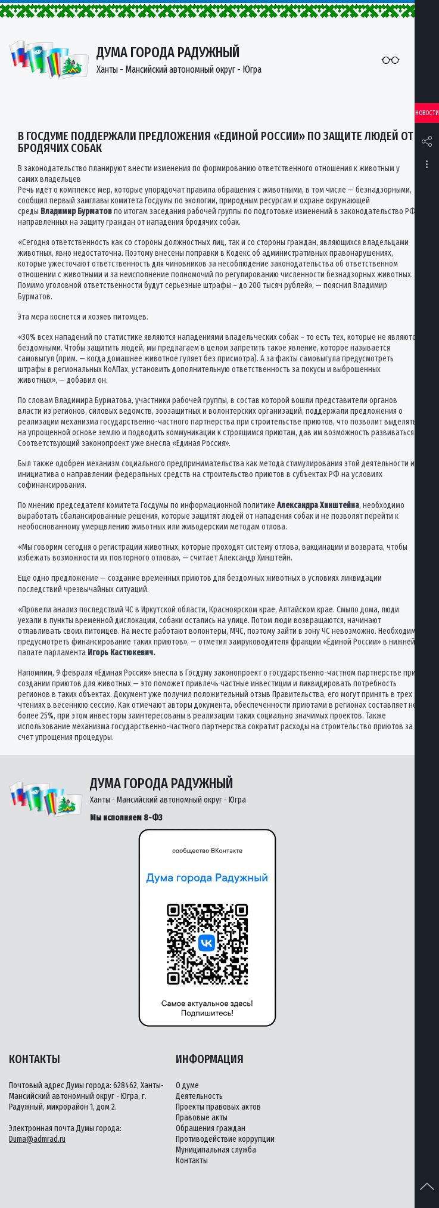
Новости (427, 113)
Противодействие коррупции (225, 1139)
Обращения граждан (210, 1128)
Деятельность (199, 1096)
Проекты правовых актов (218, 1107)
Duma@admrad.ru (37, 1139)
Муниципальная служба (216, 1150)
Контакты (192, 1161)
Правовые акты (202, 1118)
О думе (187, 1085)
